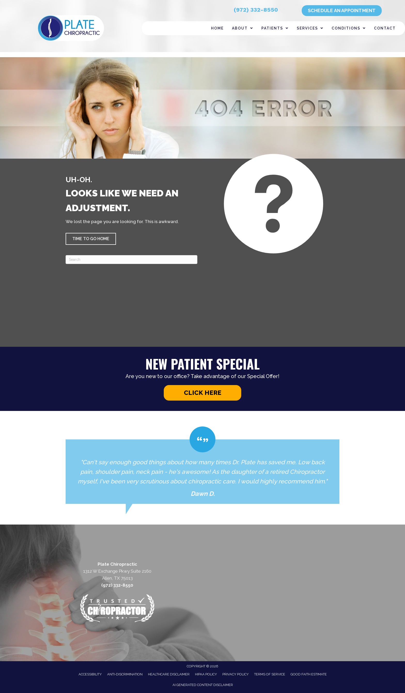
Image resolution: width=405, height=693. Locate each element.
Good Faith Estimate (309, 674)
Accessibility (90, 674)
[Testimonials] (202, 465)
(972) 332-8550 (256, 9)
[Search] (131, 259)
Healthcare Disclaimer (169, 674)
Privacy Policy (235, 674)
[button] (91, 239)
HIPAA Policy (206, 674)
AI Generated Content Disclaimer (203, 685)
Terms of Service (269, 674)
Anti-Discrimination (125, 674)
